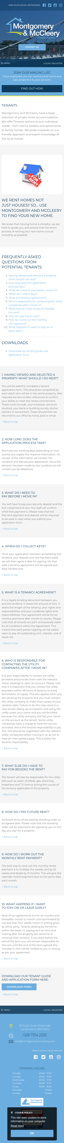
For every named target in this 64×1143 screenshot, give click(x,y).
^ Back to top (10, 421)
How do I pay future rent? (24, 316)
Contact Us (32, 47)
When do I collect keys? (23, 294)
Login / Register (53, 63)
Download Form (19, 986)
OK (32, 1133)
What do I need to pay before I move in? (33, 290)
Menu (7, 63)
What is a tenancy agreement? (27, 297)
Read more (17, 1125)
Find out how (32, 88)
